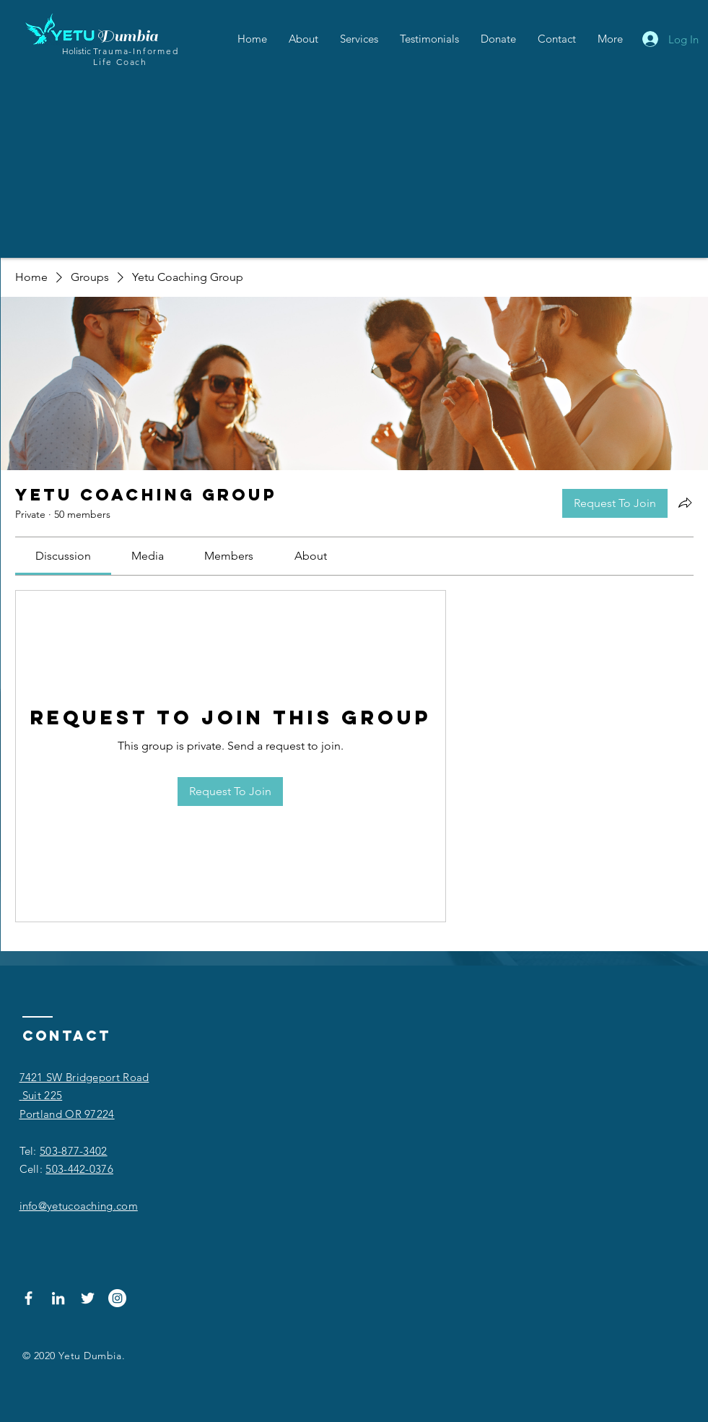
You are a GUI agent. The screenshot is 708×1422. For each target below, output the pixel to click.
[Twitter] (88, 1298)
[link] (63, 556)
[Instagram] (117, 1298)
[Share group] (685, 502)
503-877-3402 (74, 1151)
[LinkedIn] (58, 1298)
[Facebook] (28, 1298)
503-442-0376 (79, 1169)
